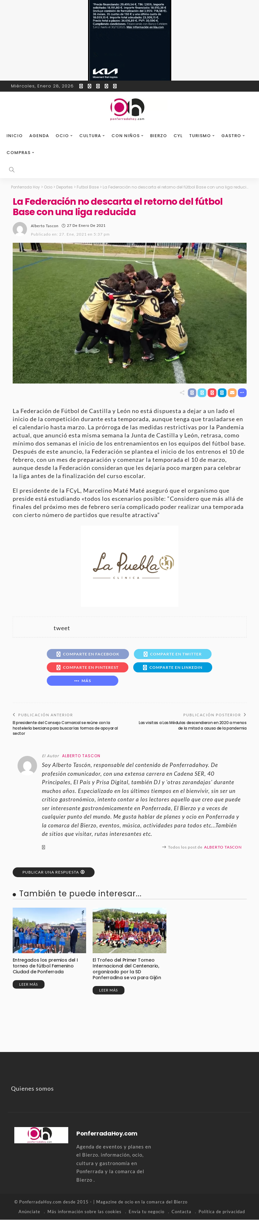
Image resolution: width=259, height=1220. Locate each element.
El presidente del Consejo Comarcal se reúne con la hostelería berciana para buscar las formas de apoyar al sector (65, 728)
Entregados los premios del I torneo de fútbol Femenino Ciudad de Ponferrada (45, 966)
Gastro (231, 136)
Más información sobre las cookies (84, 1211)
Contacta (181, 1211)
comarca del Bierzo (167, 1202)
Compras (18, 152)
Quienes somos (32, 1088)
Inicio (14, 136)
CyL (178, 136)
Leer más (28, 984)
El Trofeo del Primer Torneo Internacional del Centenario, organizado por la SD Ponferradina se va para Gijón (127, 969)
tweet (62, 628)
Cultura (90, 136)
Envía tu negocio (146, 1211)
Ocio (62, 136)
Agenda (39, 136)
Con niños (125, 136)
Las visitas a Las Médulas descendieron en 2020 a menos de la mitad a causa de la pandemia (193, 725)
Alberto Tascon (44, 225)
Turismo (200, 136)
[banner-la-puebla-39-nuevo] (129, 565)
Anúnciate (29, 1211)
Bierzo (158, 136)
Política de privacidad (222, 1211)
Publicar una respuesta (50, 872)
